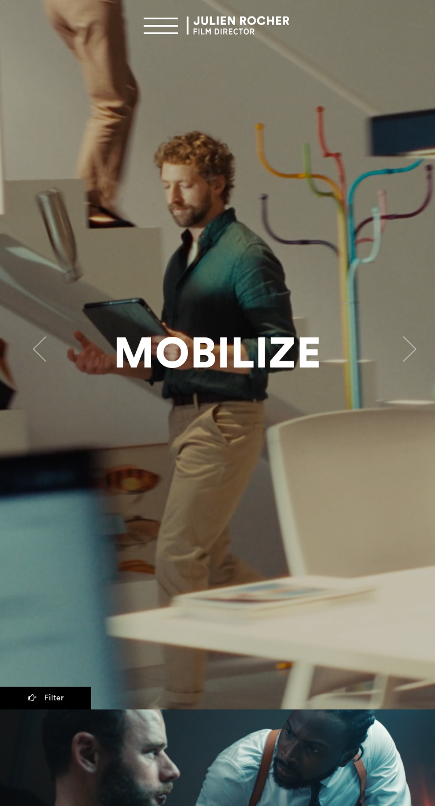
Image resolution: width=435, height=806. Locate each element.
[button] (32, 355)
